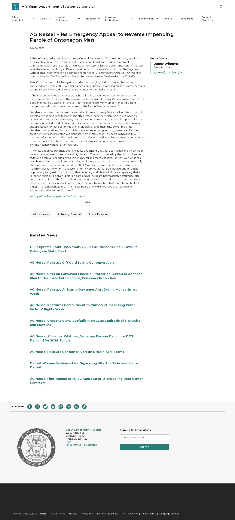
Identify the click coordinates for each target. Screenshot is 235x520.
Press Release (98, 214)
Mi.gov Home (58, 513)
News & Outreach (68, 19)
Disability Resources (107, 513)
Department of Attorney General (83, 429)
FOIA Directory (130, 513)
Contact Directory (207, 19)
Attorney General (69, 214)
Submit (144, 446)
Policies (73, 513)
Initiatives (92, 18)
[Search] (221, 7)
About (45, 18)
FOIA (68, 441)
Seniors (169, 18)
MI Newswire (41, 214)
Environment (148, 18)
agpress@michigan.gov (167, 72)
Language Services (169, 513)
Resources (188, 18)
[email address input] (144, 437)
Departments (148, 513)
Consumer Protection (119, 19)
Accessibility (87, 513)
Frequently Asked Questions (81, 444)
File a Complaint (23, 19)
